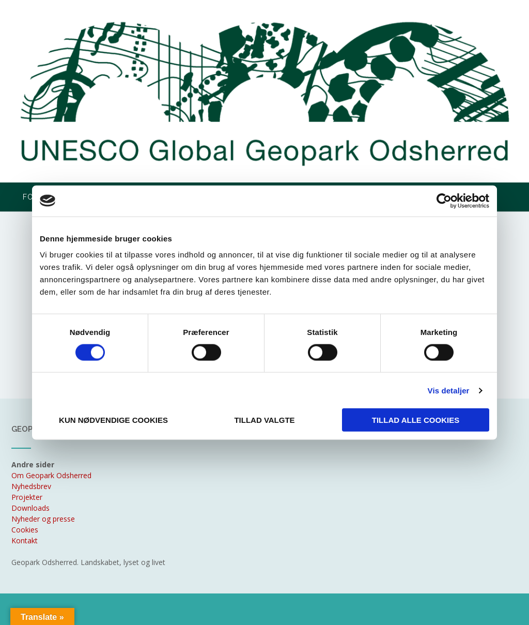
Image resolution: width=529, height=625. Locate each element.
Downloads (30, 508)
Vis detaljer (449, 390)
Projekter (26, 497)
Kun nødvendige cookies (113, 420)
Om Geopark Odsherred (51, 475)
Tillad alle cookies (415, 420)
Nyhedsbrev (31, 486)
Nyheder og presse (43, 519)
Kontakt (24, 540)
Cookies (24, 530)
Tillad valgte (264, 420)
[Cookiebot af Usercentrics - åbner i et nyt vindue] (444, 200)
